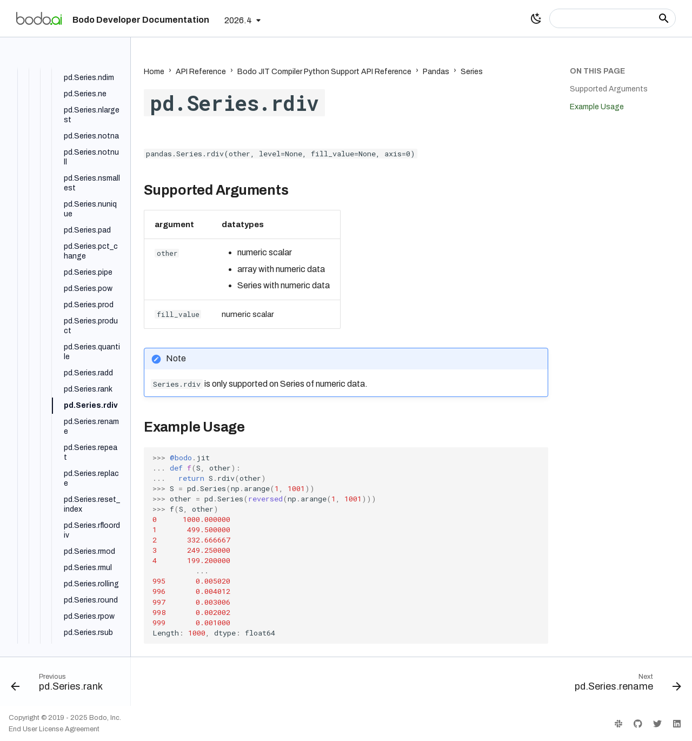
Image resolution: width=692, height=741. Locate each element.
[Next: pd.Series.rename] (625, 684)
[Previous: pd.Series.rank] (60, 684)
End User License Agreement (54, 729)
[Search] (612, 18)
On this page (597, 71)
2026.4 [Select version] (238, 20)
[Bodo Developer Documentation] (39, 18)
